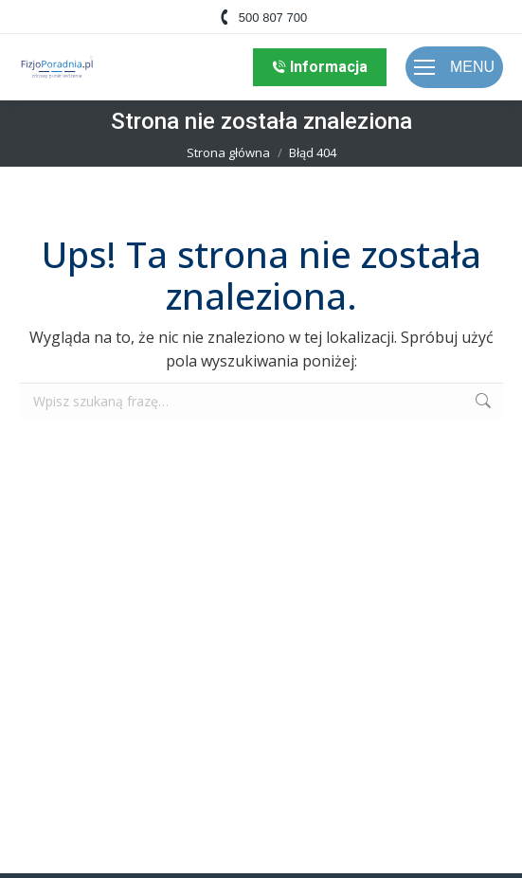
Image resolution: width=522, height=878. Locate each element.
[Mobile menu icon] (454, 67)
